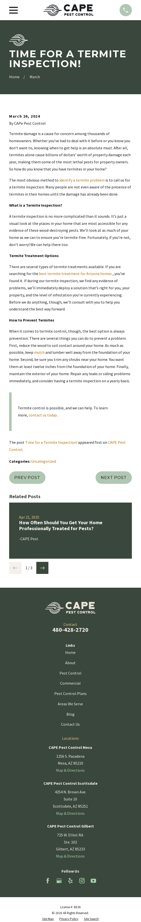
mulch (39, 352)
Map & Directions (70, 770)
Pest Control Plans (70, 693)
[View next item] (42, 568)
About (70, 662)
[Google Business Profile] (59, 880)
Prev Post (27, 477)
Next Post (113, 477)
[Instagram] (82, 880)
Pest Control (70, 673)
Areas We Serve (70, 703)
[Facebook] (47, 880)
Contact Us (70, 724)
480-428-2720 (70, 629)
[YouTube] (93, 880)
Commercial (70, 683)
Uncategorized (43, 461)
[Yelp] (70, 880)
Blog (70, 714)
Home (70, 652)
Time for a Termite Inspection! (51, 442)
